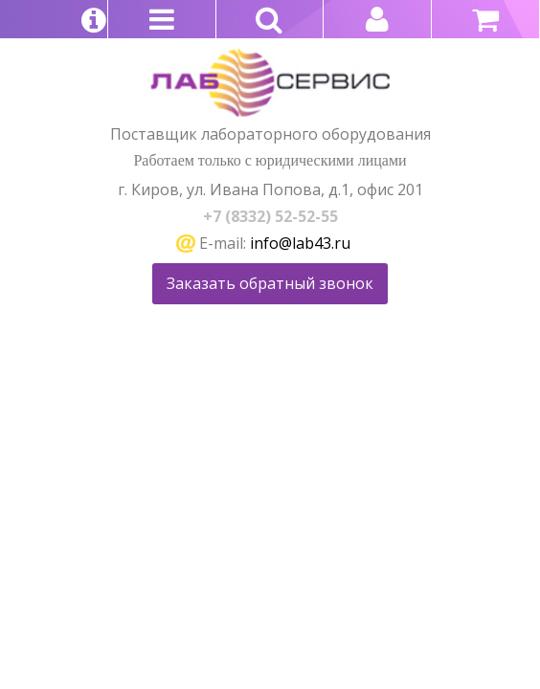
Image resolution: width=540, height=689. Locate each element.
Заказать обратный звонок (270, 283)
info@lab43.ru (300, 243)
